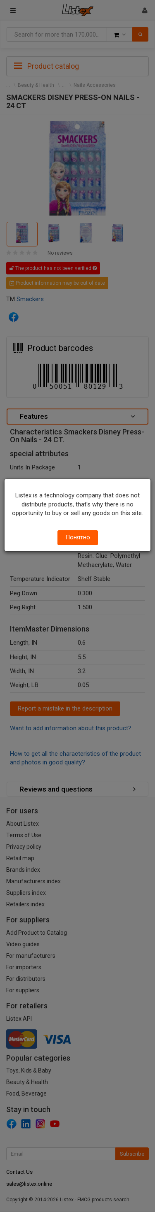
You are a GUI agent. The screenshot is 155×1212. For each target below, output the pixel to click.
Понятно (77, 537)
